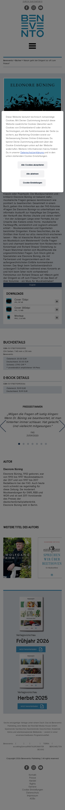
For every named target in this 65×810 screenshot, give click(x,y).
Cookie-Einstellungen (32, 183)
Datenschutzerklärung (32, 152)
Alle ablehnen (32, 174)
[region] (32, 151)
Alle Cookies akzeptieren (32, 165)
